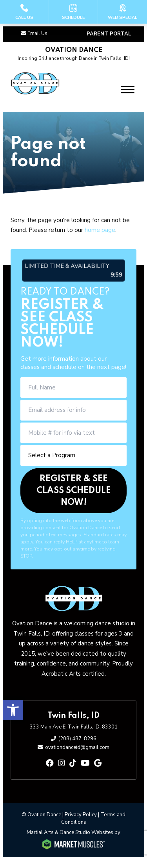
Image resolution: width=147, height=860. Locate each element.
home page (100, 230)
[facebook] (50, 763)
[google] (98, 763)
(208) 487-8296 (77, 738)
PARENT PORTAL (109, 33)
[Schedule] (73, 12)
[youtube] (85, 763)
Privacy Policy (81, 814)
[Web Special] (122, 12)
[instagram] (61, 763)
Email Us (37, 33)
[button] (13, 710)
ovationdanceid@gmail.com (77, 747)
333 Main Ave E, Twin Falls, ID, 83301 (74, 726)
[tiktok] (72, 763)
